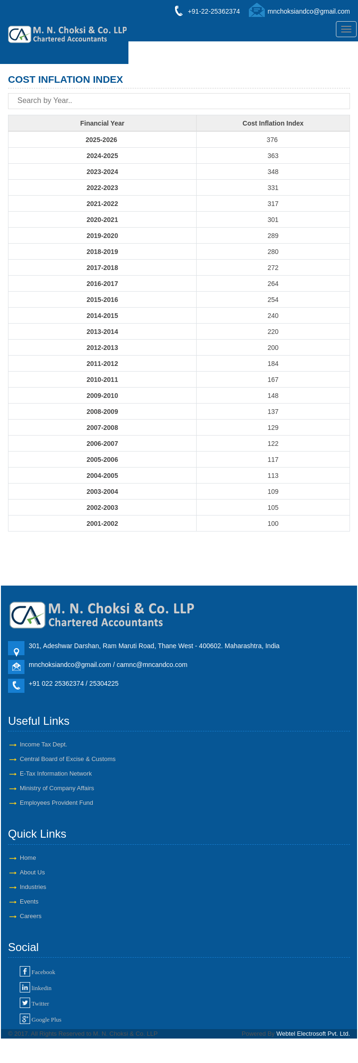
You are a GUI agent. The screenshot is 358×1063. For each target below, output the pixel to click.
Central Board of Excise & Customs (68, 758)
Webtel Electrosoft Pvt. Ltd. (313, 1033)
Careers (30, 916)
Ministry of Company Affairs (57, 788)
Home (28, 857)
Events (29, 901)
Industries (33, 886)
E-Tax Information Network (56, 773)
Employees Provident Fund (56, 802)
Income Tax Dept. (43, 744)
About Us (32, 872)
